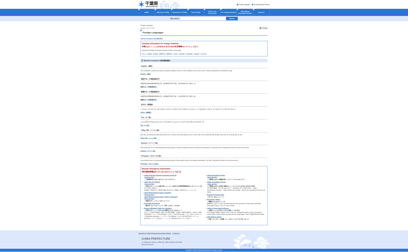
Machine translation (152, 38)
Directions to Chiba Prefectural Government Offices (154, 233)
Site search (174, 18)
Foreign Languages (244, 4)
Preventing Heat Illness (152, 203)
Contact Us (176, 233)
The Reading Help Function (262, 4)
